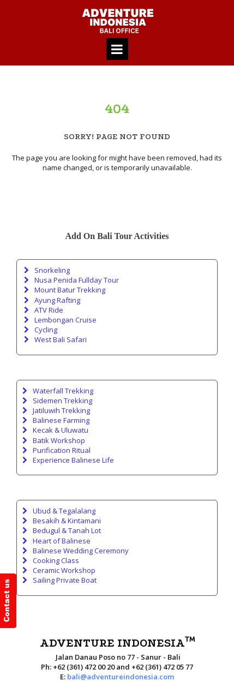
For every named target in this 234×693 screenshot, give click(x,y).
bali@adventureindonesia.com (120, 677)
